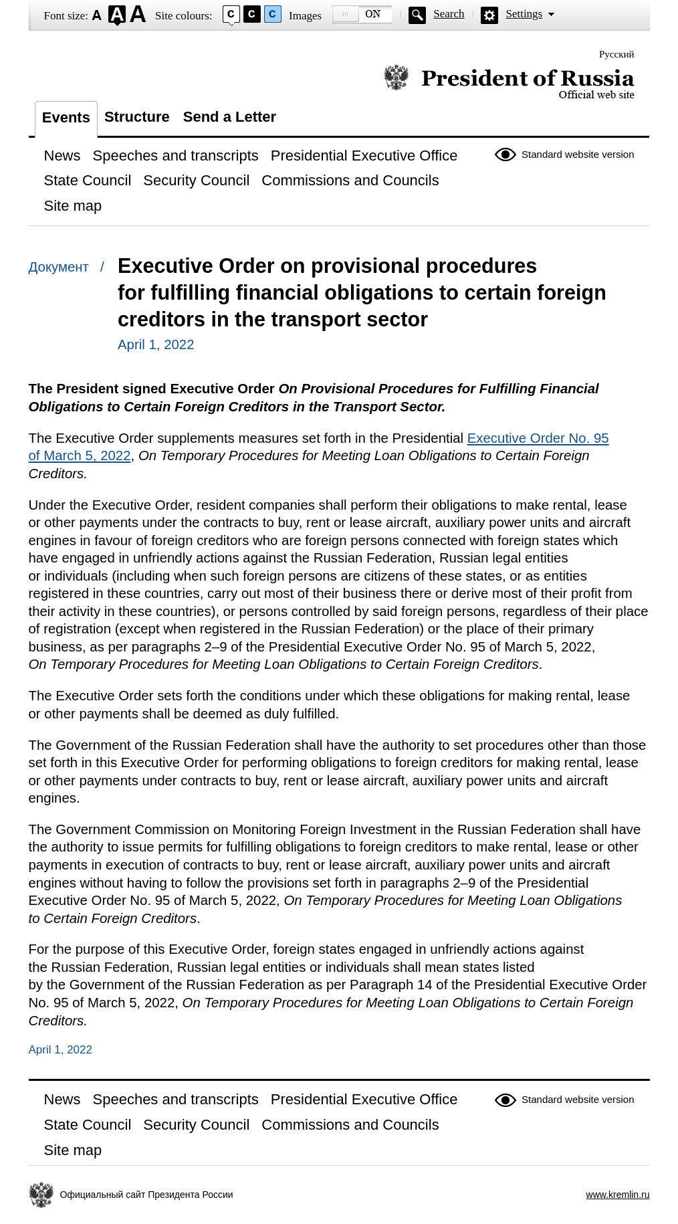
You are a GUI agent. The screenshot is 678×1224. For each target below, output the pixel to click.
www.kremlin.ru (618, 1194)
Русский (617, 54)
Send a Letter (229, 116)
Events (66, 117)
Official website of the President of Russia (509, 82)
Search (448, 13)
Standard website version (578, 154)
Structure (137, 116)
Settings (523, 13)
